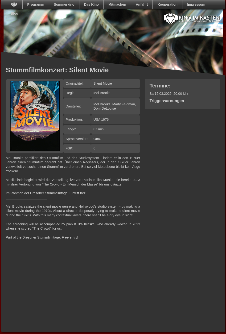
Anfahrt (142, 4)
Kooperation (167, 4)
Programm (35, 4)
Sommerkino (64, 4)
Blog (14, 13)
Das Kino (91, 4)
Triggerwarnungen (167, 101)
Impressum (196, 4)
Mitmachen (117, 4)
